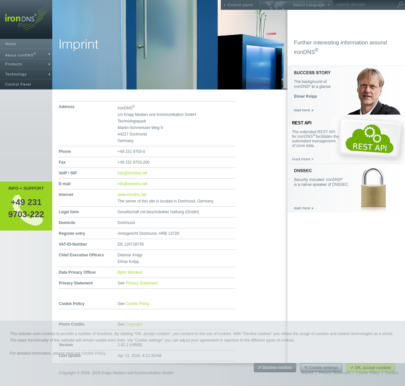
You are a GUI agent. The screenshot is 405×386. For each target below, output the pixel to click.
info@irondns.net (132, 173)
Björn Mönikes (130, 272)
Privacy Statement (141, 283)
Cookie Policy (138, 303)
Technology (16, 74)
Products (13, 64)
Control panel (240, 5)
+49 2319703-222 (26, 208)
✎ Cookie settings (321, 367)
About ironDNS (20, 54)
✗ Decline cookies (275, 367)
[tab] (26, 54)
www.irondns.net (132, 194)
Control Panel (18, 84)
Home (10, 44)
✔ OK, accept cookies (370, 367)
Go (400, 5)
